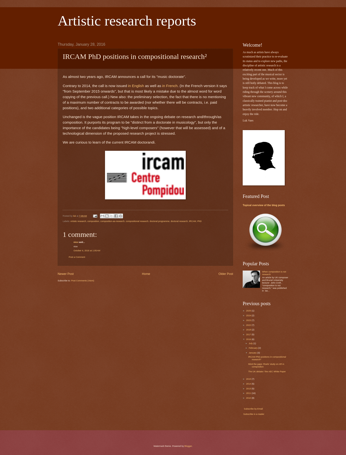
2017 (249, 334)
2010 (249, 398)
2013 (249, 388)
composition (93, 221)
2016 (249, 339)
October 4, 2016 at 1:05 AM (87, 250)
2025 (249, 311)
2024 (249, 315)
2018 (249, 330)
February (253, 348)
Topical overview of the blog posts (264, 205)
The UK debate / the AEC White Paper (267, 371)
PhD (199, 221)
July (251, 343)
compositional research (137, 221)
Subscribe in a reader (253, 414)
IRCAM (192, 221)
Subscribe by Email (253, 409)
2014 (249, 384)
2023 (249, 320)
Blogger (188, 446)
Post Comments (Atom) (82, 280)
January (253, 353)
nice (76, 242)
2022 (249, 325)
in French (170, 86)
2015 (249, 379)
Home (146, 274)
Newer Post (66, 274)
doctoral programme (159, 221)
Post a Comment (77, 257)
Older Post (225, 274)
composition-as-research (112, 221)
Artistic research (78, 221)
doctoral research (179, 221)
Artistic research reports (127, 21)
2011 (249, 393)
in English (136, 86)
